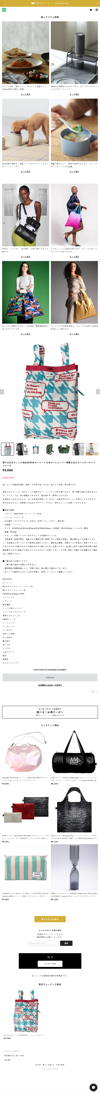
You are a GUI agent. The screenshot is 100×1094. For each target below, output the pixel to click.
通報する (94, 692)
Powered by (50, 1069)
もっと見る (26, 94)
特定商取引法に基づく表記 (14, 1056)
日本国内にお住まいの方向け (50, 685)
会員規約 (7, 1060)
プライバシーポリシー (12, 1051)
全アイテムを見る (50, 919)
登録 (66, 943)
